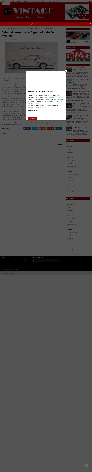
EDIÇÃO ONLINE (33, 24)
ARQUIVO (24, 24)
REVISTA (16, 24)
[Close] (66, 71)
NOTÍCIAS (9, 24)
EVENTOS (43, 24)
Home (3, 24)
